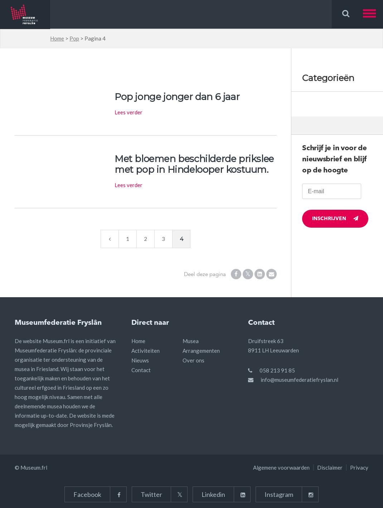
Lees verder (128, 112)
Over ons (193, 360)
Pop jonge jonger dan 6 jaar (177, 97)
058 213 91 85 (277, 370)
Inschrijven (335, 218)
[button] (373, 14)
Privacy (359, 467)
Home (57, 38)
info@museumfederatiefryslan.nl (299, 379)
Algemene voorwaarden (281, 467)
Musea (191, 341)
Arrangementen (201, 350)
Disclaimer (330, 467)
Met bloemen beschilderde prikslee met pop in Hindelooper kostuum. (194, 164)
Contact (141, 370)
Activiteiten (145, 350)
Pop (74, 38)
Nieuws (140, 360)
